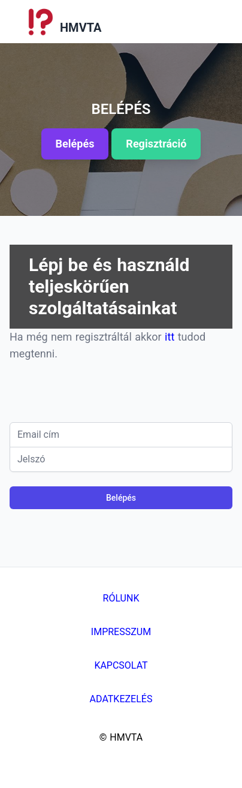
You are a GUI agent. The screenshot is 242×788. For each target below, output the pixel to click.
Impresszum (121, 631)
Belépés (121, 498)
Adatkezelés (121, 699)
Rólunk (121, 598)
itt (171, 336)
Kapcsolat (120, 665)
